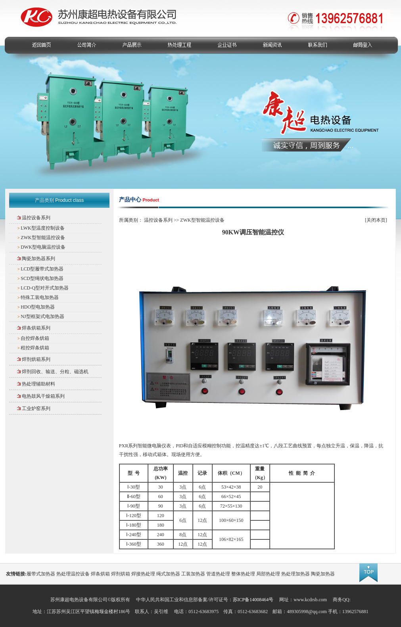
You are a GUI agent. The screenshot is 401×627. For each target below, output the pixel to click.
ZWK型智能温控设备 (43, 237)
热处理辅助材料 (38, 384)
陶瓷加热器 (323, 574)
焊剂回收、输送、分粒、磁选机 (55, 371)
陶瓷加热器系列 (38, 258)
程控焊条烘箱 (35, 348)
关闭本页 (376, 220)
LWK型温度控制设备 (42, 228)
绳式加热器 (168, 574)
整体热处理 (243, 574)
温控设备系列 (36, 218)
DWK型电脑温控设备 (43, 247)
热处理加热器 (295, 574)
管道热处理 (218, 574)
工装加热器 (193, 574)
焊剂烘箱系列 (36, 359)
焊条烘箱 (100, 574)
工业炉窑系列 (36, 408)
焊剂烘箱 (120, 574)
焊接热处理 (143, 574)
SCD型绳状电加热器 (42, 278)
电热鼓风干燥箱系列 (43, 396)
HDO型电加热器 (38, 307)
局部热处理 (268, 574)
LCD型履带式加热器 (42, 269)
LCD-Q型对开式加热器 (45, 288)
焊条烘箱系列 (36, 328)
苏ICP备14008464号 (253, 599)
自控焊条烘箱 (35, 338)
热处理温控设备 (73, 574)
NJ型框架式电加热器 (42, 316)
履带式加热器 (41, 574)
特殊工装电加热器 (40, 297)
